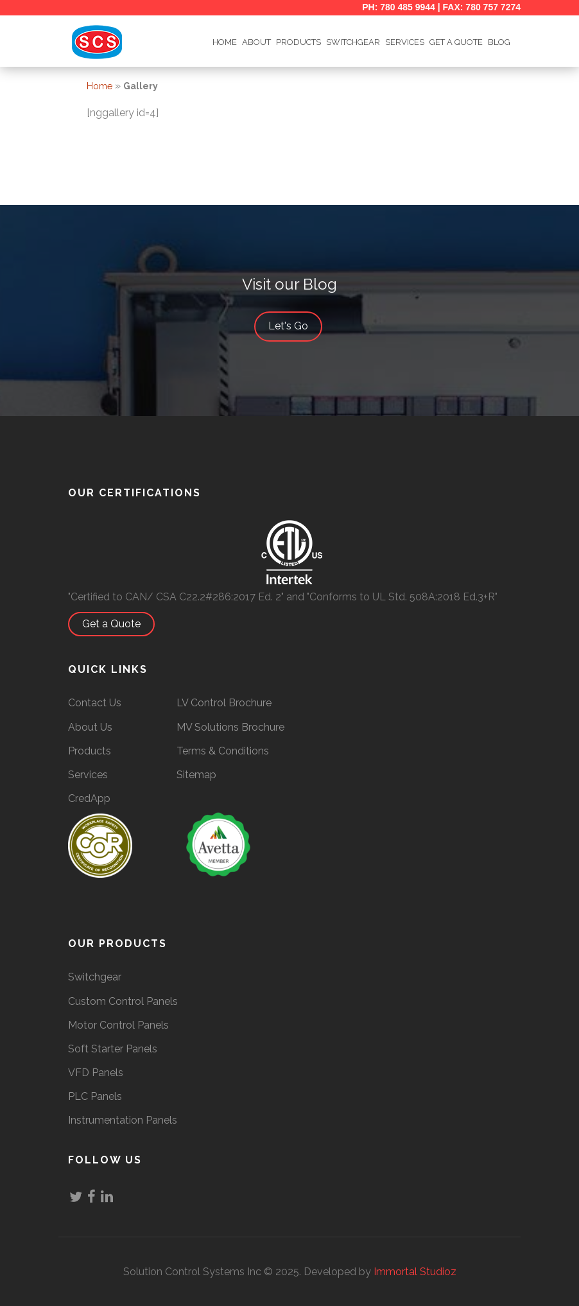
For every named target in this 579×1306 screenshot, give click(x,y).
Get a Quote (117, 624)
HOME (224, 42)
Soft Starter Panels (112, 1049)
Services (404, 42)
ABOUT (256, 42)
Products (298, 42)
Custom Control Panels (123, 1001)
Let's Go (294, 327)
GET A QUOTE (456, 42)
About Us (90, 727)
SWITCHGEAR (353, 42)
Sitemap (196, 775)
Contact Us (94, 703)
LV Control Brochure (224, 703)
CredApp (89, 798)
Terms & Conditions (223, 751)
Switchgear (94, 977)
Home (99, 86)
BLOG (499, 42)
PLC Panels (95, 1096)
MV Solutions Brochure (230, 727)
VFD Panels (95, 1073)
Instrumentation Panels (122, 1120)
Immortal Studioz (415, 1272)
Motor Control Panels (118, 1025)
